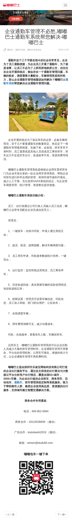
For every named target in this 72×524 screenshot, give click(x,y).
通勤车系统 (20, 50)
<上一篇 (10, 514)
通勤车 (10, 50)
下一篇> (61, 514)
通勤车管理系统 (34, 50)
